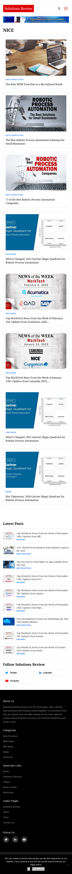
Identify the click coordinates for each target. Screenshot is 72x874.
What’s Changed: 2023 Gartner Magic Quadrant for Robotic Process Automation (35, 260)
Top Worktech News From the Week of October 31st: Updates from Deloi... (41, 649)
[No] (68, 864)
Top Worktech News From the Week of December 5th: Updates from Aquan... (42, 592)
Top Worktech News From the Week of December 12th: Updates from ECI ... (42, 578)
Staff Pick (8, 757)
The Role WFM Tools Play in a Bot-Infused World (34, 84)
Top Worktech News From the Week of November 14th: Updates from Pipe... (42, 606)
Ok (28, 869)
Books (6, 771)
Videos (6, 781)
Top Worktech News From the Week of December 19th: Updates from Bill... (42, 535)
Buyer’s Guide (10, 787)
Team (6, 817)
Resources (8, 792)
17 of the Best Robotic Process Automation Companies (30, 201)
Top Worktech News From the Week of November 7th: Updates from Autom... (42, 635)
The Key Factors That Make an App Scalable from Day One (42, 563)
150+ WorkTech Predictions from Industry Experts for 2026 (43, 549)
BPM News (8, 741)
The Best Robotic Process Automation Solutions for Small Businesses (35, 141)
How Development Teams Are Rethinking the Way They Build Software (43, 620)
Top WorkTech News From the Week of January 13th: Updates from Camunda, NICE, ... (33, 379)
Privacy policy (38, 869)
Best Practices (14, 79)
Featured (11, 254)
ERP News (11, 313)
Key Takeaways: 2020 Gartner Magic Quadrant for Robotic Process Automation (35, 498)
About (6, 811)
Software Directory (12, 776)
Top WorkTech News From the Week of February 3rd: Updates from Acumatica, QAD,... (34, 320)
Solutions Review (11, 806)
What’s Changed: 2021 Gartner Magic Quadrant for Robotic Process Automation (35, 438)
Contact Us (8, 822)
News (9, 491)
